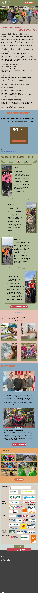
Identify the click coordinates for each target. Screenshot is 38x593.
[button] (35, 2)
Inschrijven (18, 141)
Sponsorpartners (19, 546)
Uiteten (9, 340)
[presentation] (5, 135)
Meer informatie (19, 138)
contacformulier (11, 560)
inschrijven (28, 2)
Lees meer (17, 404)
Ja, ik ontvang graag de (16, 550)
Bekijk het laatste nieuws (19, 444)
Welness (9, 360)
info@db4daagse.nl (12, 151)
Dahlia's (28, 360)
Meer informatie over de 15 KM (19, 306)
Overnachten (28, 340)
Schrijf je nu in (19, 479)
